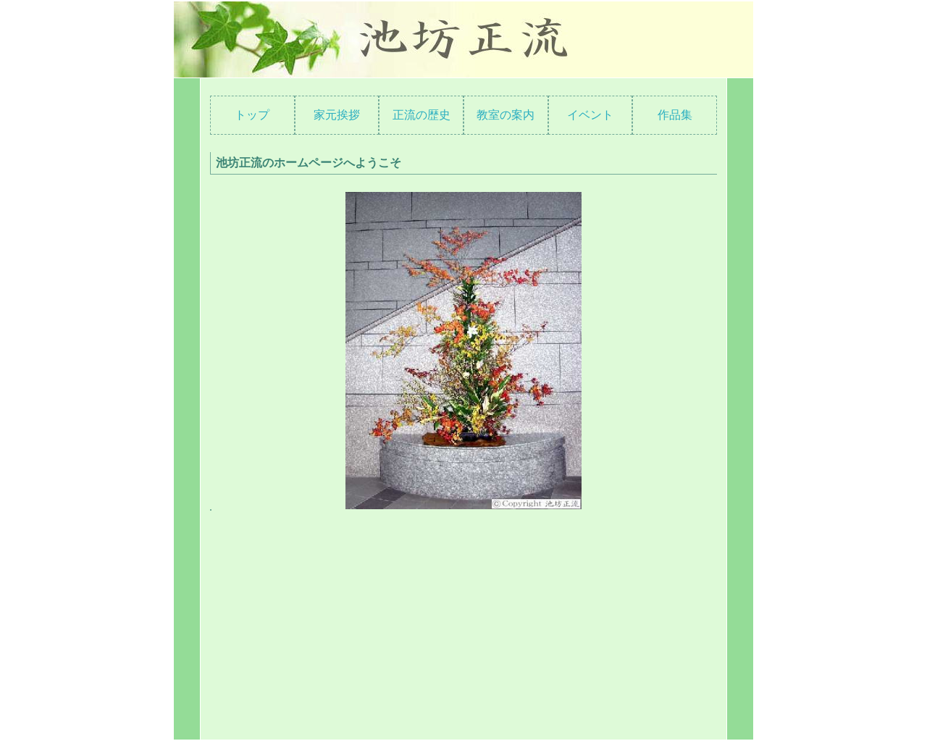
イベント (590, 115)
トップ (252, 115)
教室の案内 (505, 115)
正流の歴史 (421, 115)
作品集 (675, 115)
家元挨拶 (337, 115)
